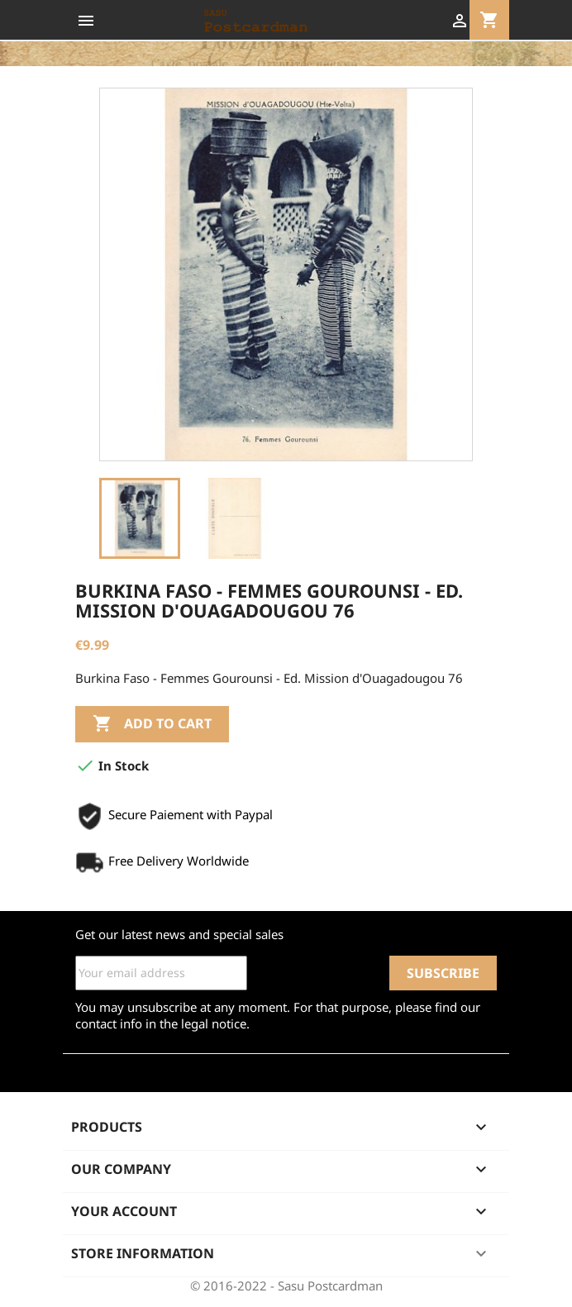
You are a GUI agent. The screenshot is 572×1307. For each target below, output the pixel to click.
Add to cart (152, 724)
